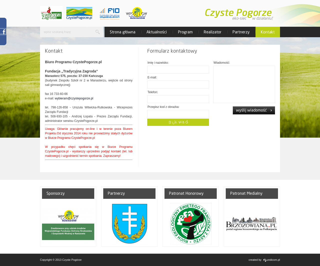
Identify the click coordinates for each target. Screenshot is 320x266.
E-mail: (152, 77)
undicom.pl (271, 260)
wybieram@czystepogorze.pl (74, 98)
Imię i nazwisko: (158, 62)
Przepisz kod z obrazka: (163, 107)
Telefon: (153, 92)
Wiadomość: (222, 62)
